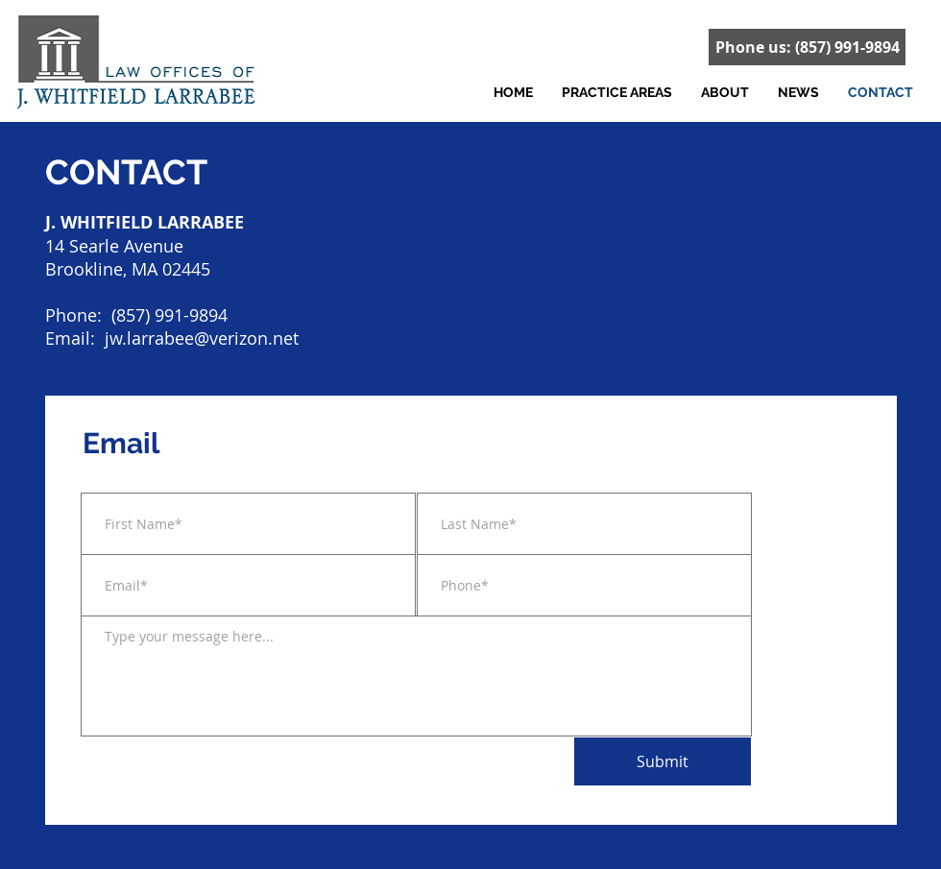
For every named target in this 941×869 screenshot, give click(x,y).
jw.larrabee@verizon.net (202, 338)
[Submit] (662, 761)
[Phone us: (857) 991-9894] (807, 47)
